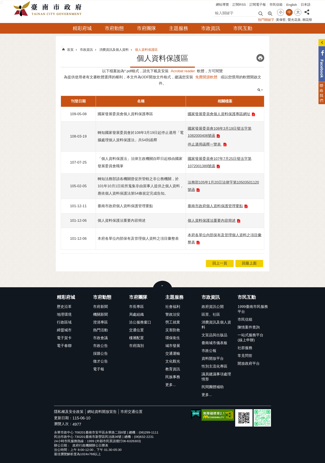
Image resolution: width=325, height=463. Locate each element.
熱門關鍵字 (266, 19)
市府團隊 (146, 28)
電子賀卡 (64, 338)
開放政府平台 (249, 363)
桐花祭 (307, 19)
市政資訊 (210, 28)
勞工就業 (172, 322)
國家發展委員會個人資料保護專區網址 (219, 114)
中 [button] (289, 12)
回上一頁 (219, 263)
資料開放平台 (213, 358)
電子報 (98, 369)
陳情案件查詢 (249, 327)
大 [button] (298, 12)
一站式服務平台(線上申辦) (250, 337)
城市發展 (172, 346)
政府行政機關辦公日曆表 (90, 445)
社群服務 (245, 348)
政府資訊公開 (213, 307)
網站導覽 (222, 4)
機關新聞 (100, 314)
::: (1, 2)
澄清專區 (100, 322)
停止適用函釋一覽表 (205, 144)
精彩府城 (82, 28)
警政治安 (172, 314)
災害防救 (172, 330)
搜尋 (217, 12)
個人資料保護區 (146, 49)
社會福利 (172, 307)
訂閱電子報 (257, 4)
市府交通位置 (131, 412)
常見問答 (245, 356)
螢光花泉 (294, 19)
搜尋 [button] (260, 13)
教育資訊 (172, 369)
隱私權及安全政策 (69, 412)
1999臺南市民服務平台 (253, 309)
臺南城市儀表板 (214, 343)
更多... (170, 385)
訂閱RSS (239, 4)
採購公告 (100, 353)
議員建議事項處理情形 (216, 376)
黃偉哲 (281, 19)
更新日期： (63, 418)
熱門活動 (100, 330)
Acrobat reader (183, 71)
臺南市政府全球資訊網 (49, 9)
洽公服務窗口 (140, 322)
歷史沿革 (64, 307)
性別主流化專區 (214, 366)
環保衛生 (172, 338)
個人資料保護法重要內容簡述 (212, 220)
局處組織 (136, 314)
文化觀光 (172, 361)
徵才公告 (100, 361)
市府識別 (136, 346)
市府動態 (114, 28)
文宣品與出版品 (214, 335)
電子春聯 (64, 346)
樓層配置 (136, 338)
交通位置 (136, 330)
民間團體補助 (213, 387)
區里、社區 (211, 314)
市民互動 (242, 28)
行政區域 (64, 322)
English (291, 5)
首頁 (70, 49)
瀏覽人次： (63, 424)
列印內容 (260, 58)
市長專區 (136, 307)
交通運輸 (172, 353)
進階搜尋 (270, 13)
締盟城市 (64, 330)
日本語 (305, 4)
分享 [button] (306, 9)
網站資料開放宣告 (102, 412)
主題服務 (178, 28)
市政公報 (209, 351)
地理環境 (64, 314)
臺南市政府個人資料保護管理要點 (215, 206)
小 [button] (280, 12)
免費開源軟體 (206, 77)
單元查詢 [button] (260, 90)
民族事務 (172, 377)
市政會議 (100, 338)
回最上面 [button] (249, 263)
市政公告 (100, 346)
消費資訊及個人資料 (114, 49)
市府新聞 (100, 307)
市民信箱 (275, 4)
